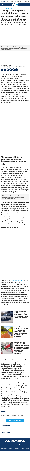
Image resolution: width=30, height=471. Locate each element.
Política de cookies (25, 462)
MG (23, 1)
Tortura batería (17, 1)
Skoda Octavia (10, 1)
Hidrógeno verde (5, 430)
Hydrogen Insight (17, 295)
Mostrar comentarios (15, 434)
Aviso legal (17, 462)
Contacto (11, 462)
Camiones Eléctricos (7, 8)
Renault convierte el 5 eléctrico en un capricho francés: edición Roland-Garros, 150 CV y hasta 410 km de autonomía (21, 329)
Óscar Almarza (6, 65)
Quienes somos (4, 462)
